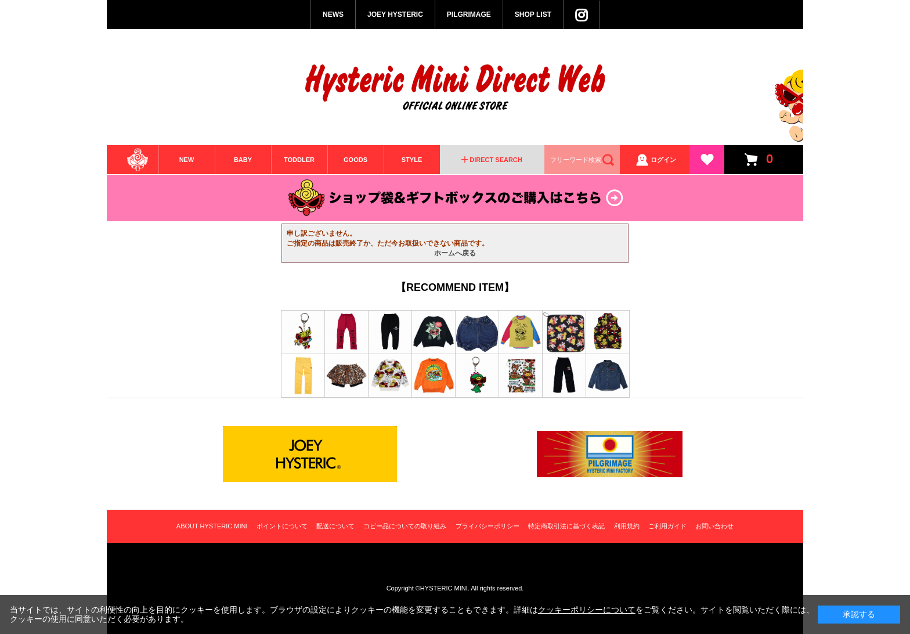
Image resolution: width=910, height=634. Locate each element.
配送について (335, 526)
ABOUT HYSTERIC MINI (212, 526)
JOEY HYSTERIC (395, 14)
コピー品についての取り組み (404, 526)
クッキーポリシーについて (586, 609)
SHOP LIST (533, 14)
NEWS (333, 14)
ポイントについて (282, 526)
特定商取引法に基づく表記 (566, 526)
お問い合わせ (714, 526)
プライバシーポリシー (487, 526)
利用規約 (627, 526)
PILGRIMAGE (469, 14)
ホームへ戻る (455, 253)
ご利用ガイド (667, 526)
